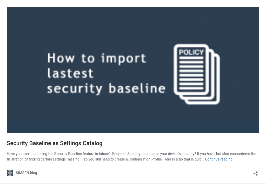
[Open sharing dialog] (255, 172)
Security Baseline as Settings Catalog (54, 143)
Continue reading (218, 159)
